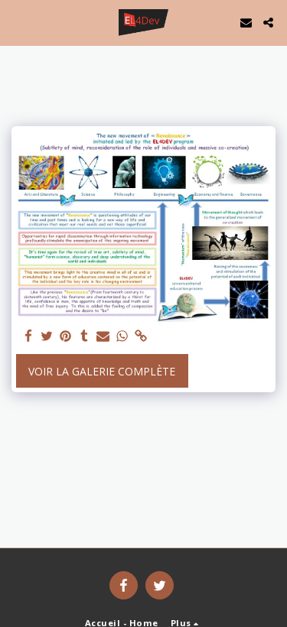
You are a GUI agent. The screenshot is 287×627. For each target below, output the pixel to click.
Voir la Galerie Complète (101, 371)
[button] (17, 21)
